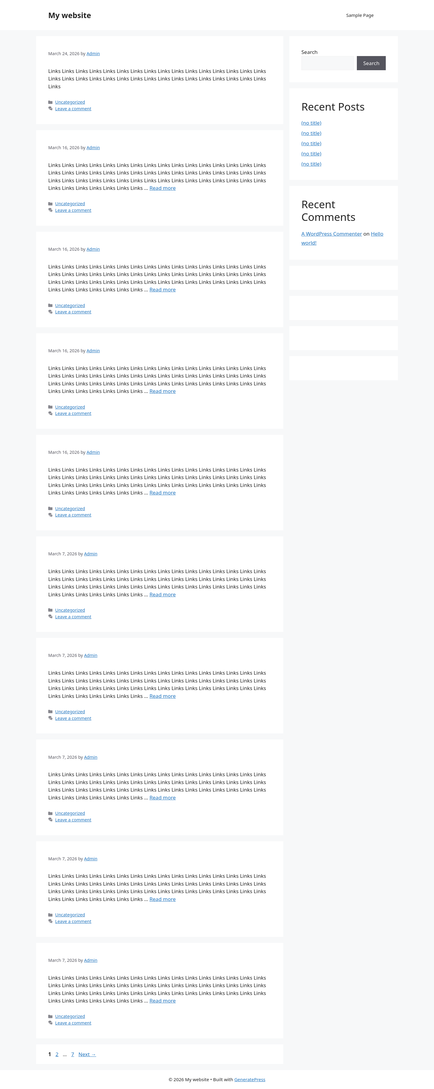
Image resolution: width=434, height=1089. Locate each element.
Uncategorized (70, 102)
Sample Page (360, 15)
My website (69, 15)
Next (87, 1054)
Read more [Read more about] (162, 187)
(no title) (311, 122)
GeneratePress (249, 1079)
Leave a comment (73, 108)
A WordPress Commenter (331, 233)
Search (309, 52)
